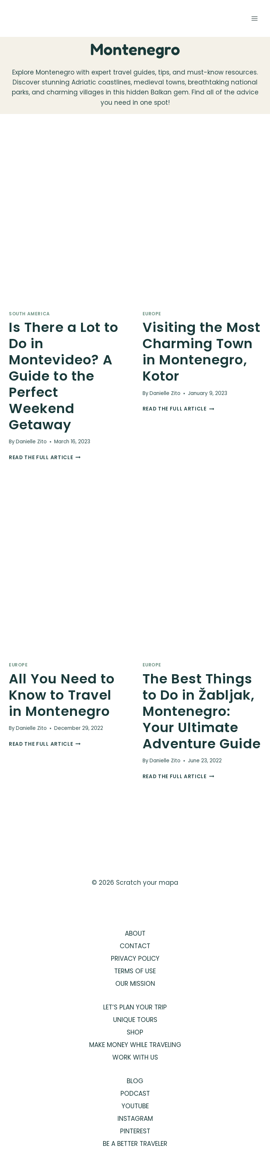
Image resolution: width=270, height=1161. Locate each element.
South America (29, 314)
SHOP (135, 1032)
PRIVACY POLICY (135, 958)
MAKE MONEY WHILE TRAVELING (135, 1044)
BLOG (135, 1081)
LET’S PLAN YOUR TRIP (135, 1007)
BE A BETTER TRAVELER (135, 1143)
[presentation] (68, 215)
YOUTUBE (135, 1106)
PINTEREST (135, 1131)
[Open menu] (254, 18)
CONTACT (135, 946)
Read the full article (45, 457)
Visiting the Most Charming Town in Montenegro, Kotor (201, 351)
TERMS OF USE (135, 971)
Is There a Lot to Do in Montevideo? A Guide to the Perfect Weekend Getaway (63, 376)
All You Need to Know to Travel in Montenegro (62, 695)
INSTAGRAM (135, 1118)
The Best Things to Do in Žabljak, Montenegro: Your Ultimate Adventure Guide (202, 711)
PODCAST (135, 1093)
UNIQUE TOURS (135, 1019)
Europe (152, 314)
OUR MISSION (135, 983)
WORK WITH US (135, 1057)
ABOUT (135, 933)
